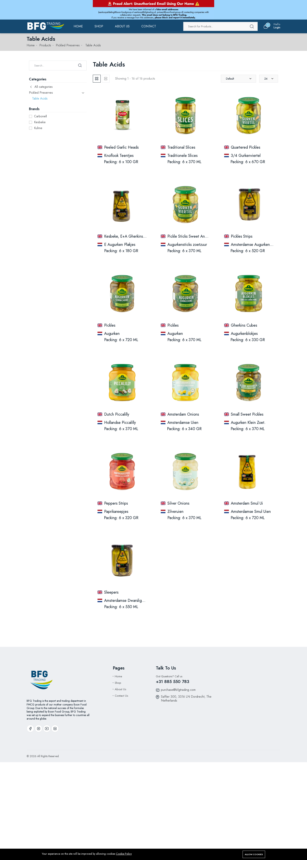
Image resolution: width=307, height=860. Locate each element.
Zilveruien (175, 511)
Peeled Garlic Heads (121, 147)
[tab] (97, 79)
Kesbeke (40, 122)
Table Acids (40, 98)
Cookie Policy (124, 854)
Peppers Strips (116, 503)
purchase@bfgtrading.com (178, 689)
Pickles (109, 325)
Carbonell (40, 116)
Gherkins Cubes (244, 325)
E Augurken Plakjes (119, 244)
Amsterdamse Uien (182, 422)
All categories (41, 86)
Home (78, 26)
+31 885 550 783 (172, 681)
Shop (99, 26)
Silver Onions (178, 503)
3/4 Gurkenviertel (246, 155)
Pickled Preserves (68, 45)
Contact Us (121, 696)
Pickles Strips (241, 236)
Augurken (112, 333)
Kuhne (38, 128)
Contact (148, 26)
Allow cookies (254, 854)
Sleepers (111, 592)
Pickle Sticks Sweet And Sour (191, 236)
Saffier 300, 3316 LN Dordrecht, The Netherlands (186, 698)
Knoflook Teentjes (119, 155)
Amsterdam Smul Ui (247, 503)
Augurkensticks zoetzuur (187, 244)
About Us (120, 689)
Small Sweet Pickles (247, 414)
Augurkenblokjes (244, 333)
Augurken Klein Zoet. (248, 422)
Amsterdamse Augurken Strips (255, 244)
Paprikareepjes (116, 511)
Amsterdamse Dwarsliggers (126, 600)
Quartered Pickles (245, 147)
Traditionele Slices (182, 155)
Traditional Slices (181, 147)
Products (45, 45)
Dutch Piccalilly (116, 414)
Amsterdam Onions (183, 414)
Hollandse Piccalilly (120, 422)
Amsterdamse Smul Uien (251, 511)
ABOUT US (122, 26)
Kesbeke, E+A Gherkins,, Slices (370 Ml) (137, 236)
